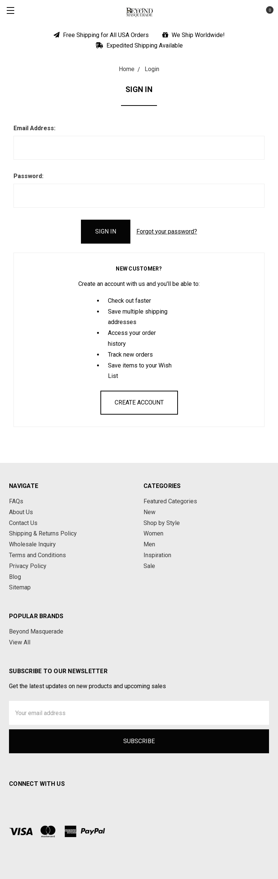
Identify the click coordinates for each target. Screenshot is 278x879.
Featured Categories (170, 501)
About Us (21, 512)
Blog (15, 576)
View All (19, 642)
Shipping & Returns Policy (43, 533)
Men (149, 544)
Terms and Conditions (37, 555)
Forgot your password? (166, 231)
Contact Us (23, 523)
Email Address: (34, 128)
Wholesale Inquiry (32, 544)
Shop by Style (161, 523)
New (149, 512)
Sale (149, 566)
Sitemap (20, 587)
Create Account (139, 402)
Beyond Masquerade (36, 631)
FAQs (16, 501)
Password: (28, 176)
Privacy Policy (27, 566)
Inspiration (157, 555)
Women (153, 533)
